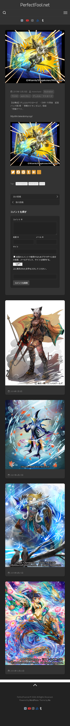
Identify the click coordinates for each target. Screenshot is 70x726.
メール (40, 237)
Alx (49, 700)
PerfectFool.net (35, 4)
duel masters (22, 183)
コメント (18, 219)
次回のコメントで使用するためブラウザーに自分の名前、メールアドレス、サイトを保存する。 (34, 258)
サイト (15, 246)
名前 (16, 237)
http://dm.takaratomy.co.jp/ (21, 116)
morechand (36, 91)
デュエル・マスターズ (42, 96)
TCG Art (15, 96)
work (42, 183)
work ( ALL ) (25, 96)
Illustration (48, 91)
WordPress (34, 700)
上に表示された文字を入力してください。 (30, 268)
